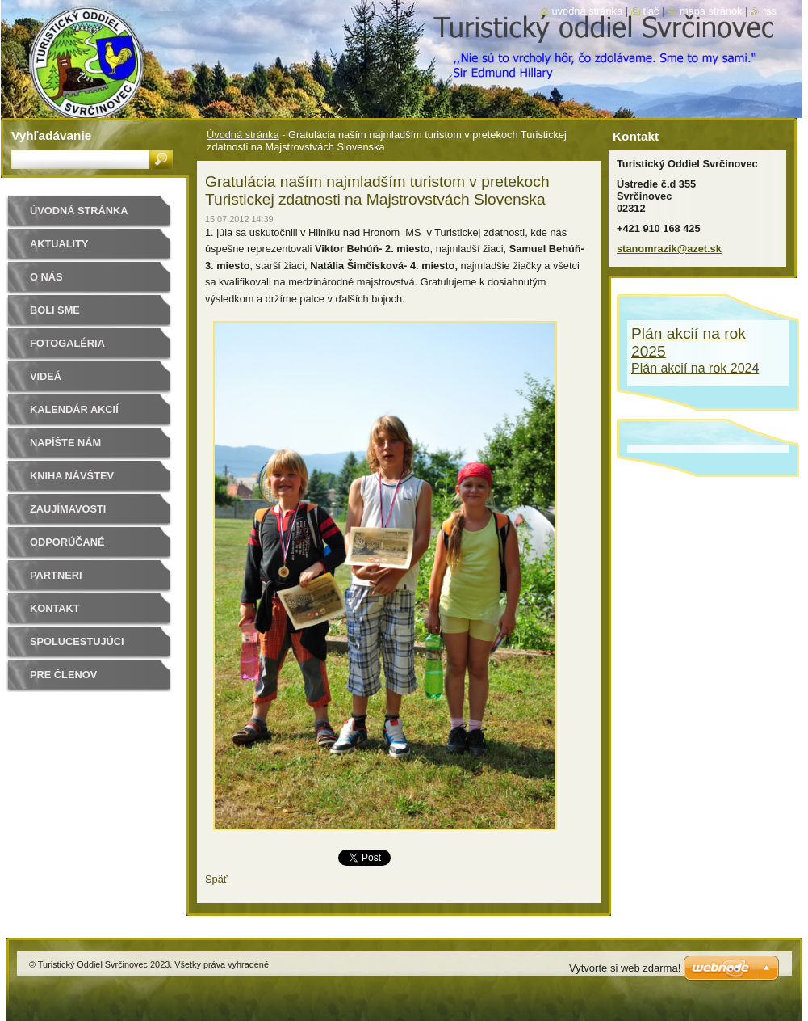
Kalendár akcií (74, 409)
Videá (45, 376)
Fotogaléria (67, 343)
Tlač (651, 11)
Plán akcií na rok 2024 (695, 368)
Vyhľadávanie (51, 135)
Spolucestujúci (77, 641)
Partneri (56, 575)
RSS (770, 11)
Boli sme (55, 310)
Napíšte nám (65, 443)
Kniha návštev (72, 476)
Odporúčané (67, 542)
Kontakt (55, 608)
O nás (46, 277)
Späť (216, 879)
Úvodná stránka (243, 135)
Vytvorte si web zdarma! (624, 968)
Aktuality (59, 244)
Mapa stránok (711, 11)
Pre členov (63, 675)
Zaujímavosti (68, 509)
